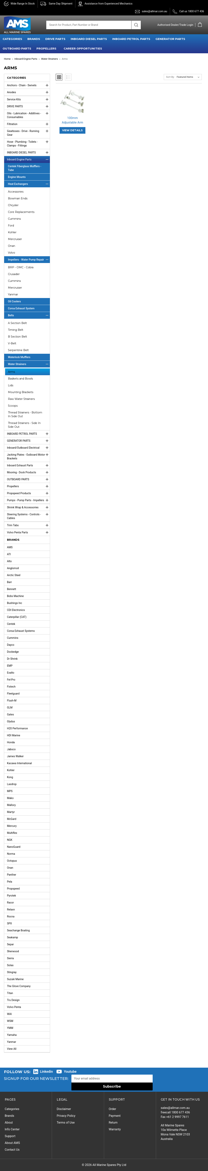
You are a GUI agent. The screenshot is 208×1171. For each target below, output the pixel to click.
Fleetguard (13, 693)
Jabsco (11, 749)
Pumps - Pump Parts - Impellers (28, 500)
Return (113, 1122)
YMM (10, 1027)
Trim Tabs (28, 525)
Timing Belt (15, 330)
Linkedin (46, 1071)
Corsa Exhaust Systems (21, 630)
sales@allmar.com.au (154, 11)
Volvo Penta (14, 1007)
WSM (10, 1020)
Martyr (11, 811)
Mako (10, 798)
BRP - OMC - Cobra (20, 267)
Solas (10, 965)
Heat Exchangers (29, 184)
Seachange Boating (18, 930)
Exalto (10, 672)
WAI (9, 1013)
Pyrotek (11, 895)
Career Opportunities (83, 48)
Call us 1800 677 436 (191, 11)
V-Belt (12, 343)
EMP (9, 665)
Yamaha (12, 1034)
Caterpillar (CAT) (16, 616)
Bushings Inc (14, 603)
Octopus (12, 860)
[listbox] (189, 77)
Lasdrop (12, 784)
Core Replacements (21, 212)
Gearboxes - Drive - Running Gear (28, 132)
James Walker (15, 756)
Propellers (28, 486)
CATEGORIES (12, 39)
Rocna (10, 916)
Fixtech (11, 686)
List (68, 77)
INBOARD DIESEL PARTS (89, 39)
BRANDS (33, 39)
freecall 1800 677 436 (175, 1112)
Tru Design (13, 1000)
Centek (11, 623)
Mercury (12, 825)
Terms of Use (66, 1122)
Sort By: (170, 76)
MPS (9, 791)
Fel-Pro (11, 679)
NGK (9, 839)
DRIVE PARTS (55, 39)
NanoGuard (13, 846)
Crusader (14, 274)
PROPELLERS (46, 48)
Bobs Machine (15, 596)
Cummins (14, 218)
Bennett (11, 589)
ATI (9, 554)
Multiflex (12, 832)
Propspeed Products (28, 493)
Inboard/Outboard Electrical (28, 447)
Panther (11, 874)
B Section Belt (17, 336)
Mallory (11, 805)
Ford (11, 225)
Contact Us (12, 1149)
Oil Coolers (14, 301)
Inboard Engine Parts (28, 159)
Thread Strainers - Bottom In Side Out (25, 414)
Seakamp (12, 937)
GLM (9, 707)
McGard (11, 818)
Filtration (28, 124)
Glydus (11, 721)
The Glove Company (19, 986)
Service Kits (28, 99)
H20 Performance (17, 728)
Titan (10, 993)
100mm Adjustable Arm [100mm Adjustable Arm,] (72, 120)
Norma (11, 853)
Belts (29, 315)
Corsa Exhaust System (21, 308)
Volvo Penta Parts (28, 532)
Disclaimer (64, 1109)
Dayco (10, 644)
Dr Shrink (12, 658)
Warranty (115, 1129)
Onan (11, 246)
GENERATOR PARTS (170, 39)
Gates (10, 714)
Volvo (11, 252)
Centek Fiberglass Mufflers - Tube (24, 168)
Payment (115, 1116)
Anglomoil (13, 568)
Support (10, 1136)
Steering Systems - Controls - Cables (28, 515)
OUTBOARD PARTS (17, 48)
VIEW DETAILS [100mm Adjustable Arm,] (72, 130)
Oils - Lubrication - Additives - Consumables (28, 114)
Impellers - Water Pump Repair (29, 259)
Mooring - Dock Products (28, 472)
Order (112, 1109)
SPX (9, 923)
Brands (9, 1116)
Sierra (10, 958)
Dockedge (13, 651)
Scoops (13, 405)
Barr (9, 582)
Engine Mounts (17, 176)
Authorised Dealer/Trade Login (175, 24)
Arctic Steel (13, 575)
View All (11, 1048)
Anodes (28, 92)
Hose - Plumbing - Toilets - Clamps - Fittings (28, 142)
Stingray (12, 972)
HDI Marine (13, 735)
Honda (11, 742)
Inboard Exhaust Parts (28, 465)
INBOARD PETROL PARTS (131, 39)
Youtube (70, 1071)
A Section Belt (17, 323)
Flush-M (11, 700)
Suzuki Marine (15, 979)
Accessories (15, 191)
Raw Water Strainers (21, 399)
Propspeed (13, 888)
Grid (59, 77)
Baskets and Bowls (20, 378)
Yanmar (13, 294)
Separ (10, 944)
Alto (9, 561)
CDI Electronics (16, 609)
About (9, 1122)
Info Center (12, 1129)
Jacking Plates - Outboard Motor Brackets (28, 455)
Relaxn (11, 909)
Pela (9, 881)
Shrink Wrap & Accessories (28, 507)
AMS (10, 547)
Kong (10, 777)
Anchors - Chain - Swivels (28, 85)
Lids (10, 385)
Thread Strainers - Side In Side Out (24, 424)
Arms (11, 372)
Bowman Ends (17, 198)
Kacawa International (19, 763)
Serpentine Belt (18, 350)
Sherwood (13, 951)
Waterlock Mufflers (19, 357)
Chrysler (13, 205)
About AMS (12, 1143)
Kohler (12, 232)
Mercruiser (15, 239)
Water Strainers (29, 364)
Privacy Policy (66, 1116)
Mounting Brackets (20, 392)
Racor (10, 902)
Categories (12, 1109)
